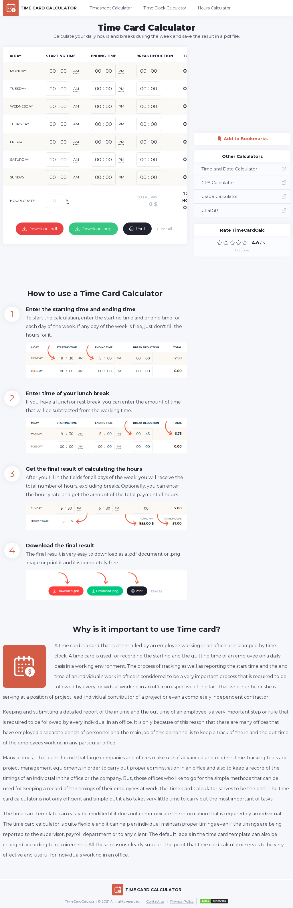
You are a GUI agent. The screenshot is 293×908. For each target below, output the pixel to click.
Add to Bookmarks (242, 137)
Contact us (155, 901)
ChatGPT (243, 210)
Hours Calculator (214, 8)
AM (76, 71)
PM (121, 71)
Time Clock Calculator (164, 8)
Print (137, 228)
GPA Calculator (243, 182)
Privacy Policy (182, 901)
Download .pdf (39, 228)
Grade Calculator (243, 196)
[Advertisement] (107, 262)
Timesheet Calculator (111, 8)
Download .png (93, 228)
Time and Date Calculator (243, 169)
